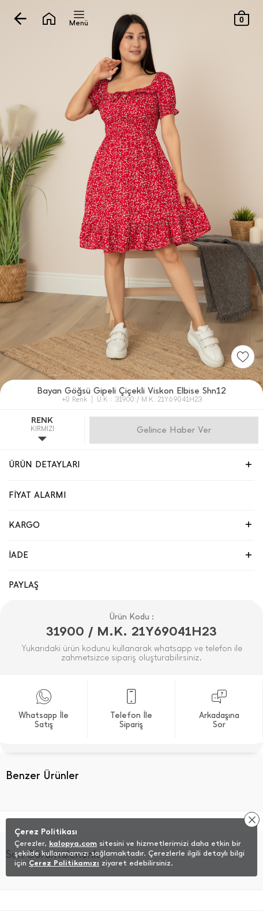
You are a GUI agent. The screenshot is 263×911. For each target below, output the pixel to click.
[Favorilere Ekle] (242, 356)
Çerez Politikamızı (64, 863)
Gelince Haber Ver (174, 430)
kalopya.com (73, 843)
